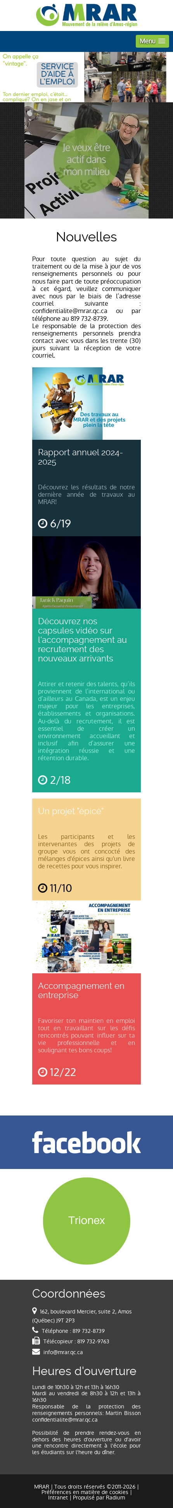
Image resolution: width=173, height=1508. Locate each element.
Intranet (58, 1497)
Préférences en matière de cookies (85, 1492)
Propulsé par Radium (99, 1497)
